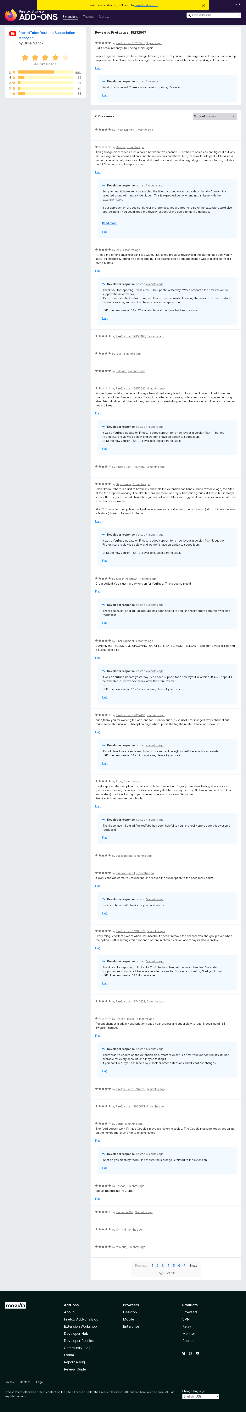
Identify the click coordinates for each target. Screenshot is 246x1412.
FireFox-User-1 (125, 873)
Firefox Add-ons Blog (81, 1319)
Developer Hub (76, 1334)
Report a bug (74, 1362)
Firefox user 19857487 (130, 336)
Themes (88, 17)
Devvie (120, 147)
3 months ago (144, 129)
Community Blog (77, 1348)
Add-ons (71, 1305)
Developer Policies (79, 1341)
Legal (39, 1382)
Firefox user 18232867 (130, 43)
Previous (141, 1265)
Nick (119, 353)
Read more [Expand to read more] (109, 223)
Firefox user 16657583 (131, 388)
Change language (193, 1391)
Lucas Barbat (124, 855)
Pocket (188, 1341)
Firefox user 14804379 (131, 931)
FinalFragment (125, 641)
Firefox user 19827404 (130, 715)
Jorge (120, 1123)
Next (193, 1265)
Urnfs (119, 1229)
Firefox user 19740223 (130, 1001)
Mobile (128, 1319)
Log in (237, 4)
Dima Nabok (33, 43)
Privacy (9, 1382)
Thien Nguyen (125, 129)
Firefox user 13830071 (130, 1106)
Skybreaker (123, 484)
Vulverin (121, 1247)
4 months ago (131, 249)
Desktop (130, 1312)
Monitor (188, 1334)
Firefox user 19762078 (131, 1089)
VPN (186, 1319)
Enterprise (131, 1326)
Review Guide (75, 1369)
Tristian (120, 1186)
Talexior (121, 371)
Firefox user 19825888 (131, 466)
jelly (118, 249)
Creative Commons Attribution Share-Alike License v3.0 (134, 1392)
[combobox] (214, 15)
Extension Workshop (80, 1326)
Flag (98, 68)
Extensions (70, 17)
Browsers (189, 1312)
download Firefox (146, 5)
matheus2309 (124, 1212)
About (69, 1312)
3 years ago (154, 43)
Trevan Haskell (125, 1018)
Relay (186, 1326)
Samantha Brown (126, 578)
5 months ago (143, 855)
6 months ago (155, 1106)
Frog (119, 781)
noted (41, 1392)
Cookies (25, 1382)
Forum (69, 1355)
